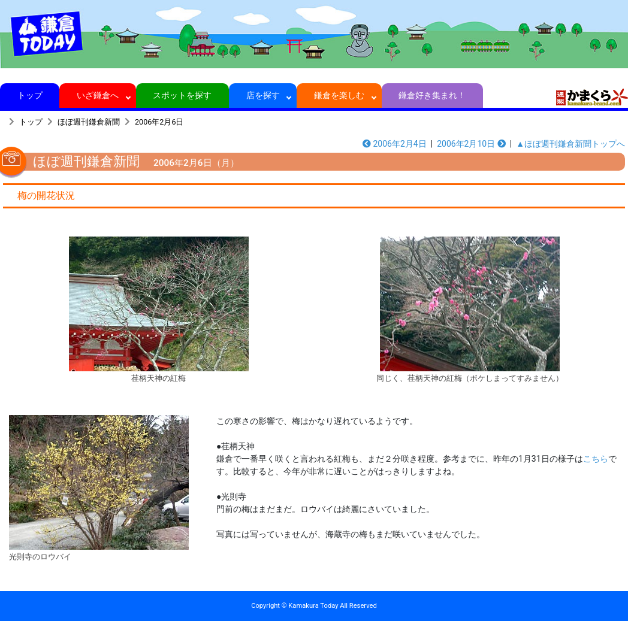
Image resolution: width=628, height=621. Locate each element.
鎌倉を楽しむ (339, 95)
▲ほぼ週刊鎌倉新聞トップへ (570, 144)
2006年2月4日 (395, 144)
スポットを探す (182, 95)
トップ (29, 95)
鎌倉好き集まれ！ (432, 95)
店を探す (263, 95)
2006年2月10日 (471, 144)
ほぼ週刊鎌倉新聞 (89, 121)
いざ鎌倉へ (98, 95)
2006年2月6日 (159, 121)
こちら (595, 459)
